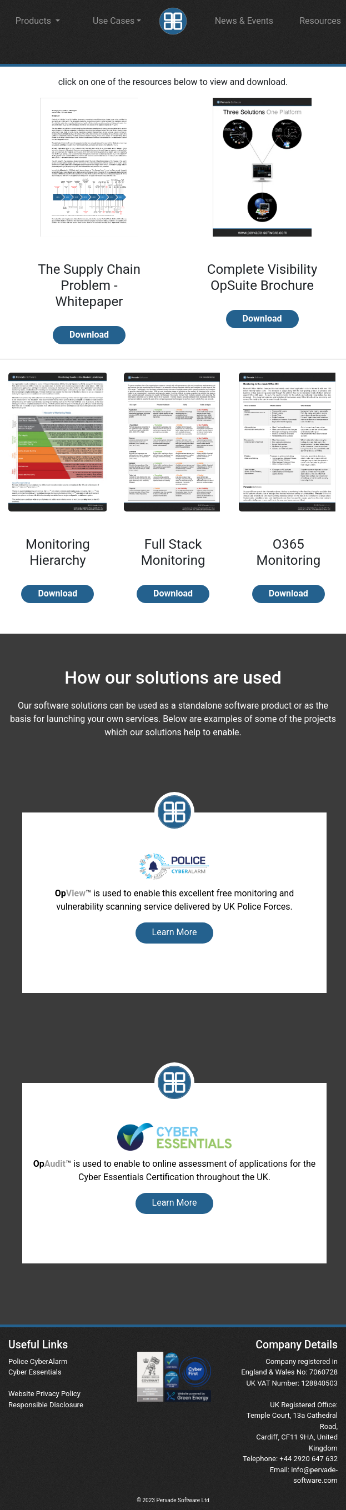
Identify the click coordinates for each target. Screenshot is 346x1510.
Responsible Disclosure (45, 1405)
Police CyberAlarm (38, 1361)
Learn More (174, 932)
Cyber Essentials (35, 1372)
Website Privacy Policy (44, 1393)
